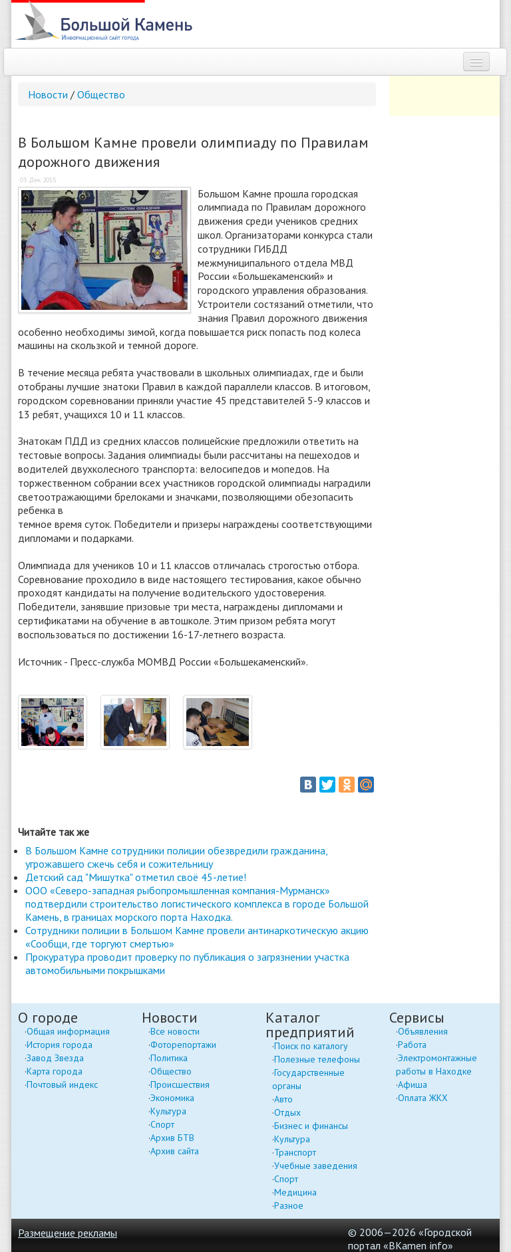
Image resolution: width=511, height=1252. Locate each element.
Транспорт (295, 1152)
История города (59, 1045)
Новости (48, 94)
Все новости (175, 1031)
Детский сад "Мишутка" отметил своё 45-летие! (135, 877)
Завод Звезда (55, 1058)
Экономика (172, 1098)
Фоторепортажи (183, 1045)
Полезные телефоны (317, 1059)
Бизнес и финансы (311, 1126)
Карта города (55, 1071)
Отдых (287, 1112)
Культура (168, 1111)
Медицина (295, 1192)
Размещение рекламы (67, 1232)
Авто (283, 1099)
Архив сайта (174, 1151)
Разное (288, 1205)
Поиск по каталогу (311, 1046)
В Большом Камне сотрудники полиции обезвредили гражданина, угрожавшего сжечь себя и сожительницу (176, 857)
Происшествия (180, 1084)
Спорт (162, 1124)
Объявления (423, 1031)
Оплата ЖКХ (423, 1098)
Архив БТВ (172, 1138)
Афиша (412, 1084)
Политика (169, 1058)
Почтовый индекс (62, 1084)
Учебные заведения (315, 1166)
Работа (412, 1045)
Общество (101, 94)
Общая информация (68, 1031)
